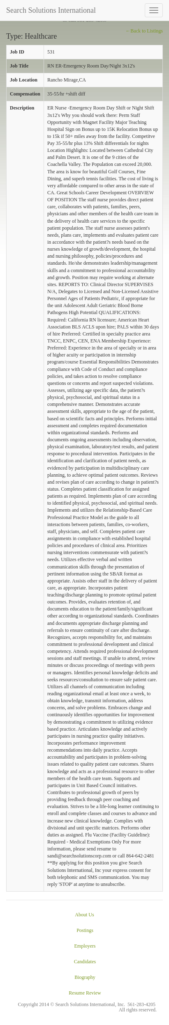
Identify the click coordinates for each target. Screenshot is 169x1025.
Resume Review (85, 993)
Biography (84, 977)
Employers (85, 946)
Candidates (85, 961)
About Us (84, 915)
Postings (84, 930)
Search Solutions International (51, 10)
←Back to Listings (144, 31)
